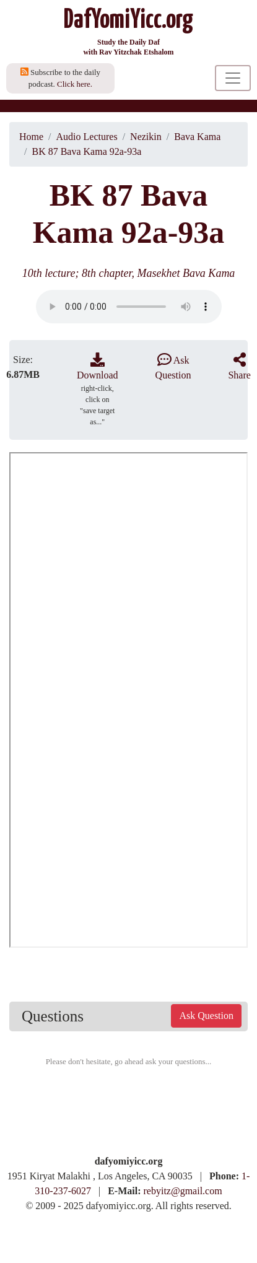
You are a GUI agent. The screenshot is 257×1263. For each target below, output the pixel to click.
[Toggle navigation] (233, 78)
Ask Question (206, 1015)
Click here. (74, 84)
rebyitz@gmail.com (183, 1191)
